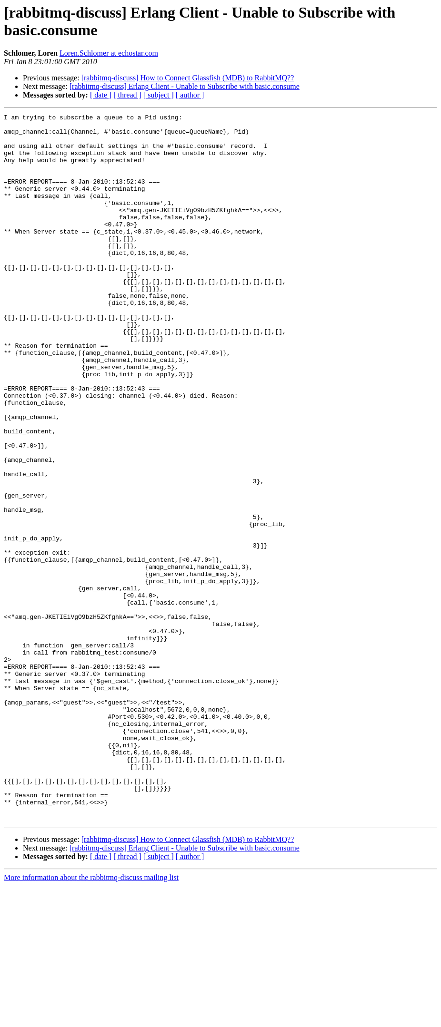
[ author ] (190, 95)
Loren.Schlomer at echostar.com (109, 53)
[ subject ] (158, 95)
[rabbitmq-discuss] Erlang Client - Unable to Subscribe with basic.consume (185, 86)
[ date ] (100, 95)
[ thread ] (127, 95)
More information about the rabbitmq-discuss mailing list (91, 1019)
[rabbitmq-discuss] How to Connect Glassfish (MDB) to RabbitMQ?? (187, 78)
